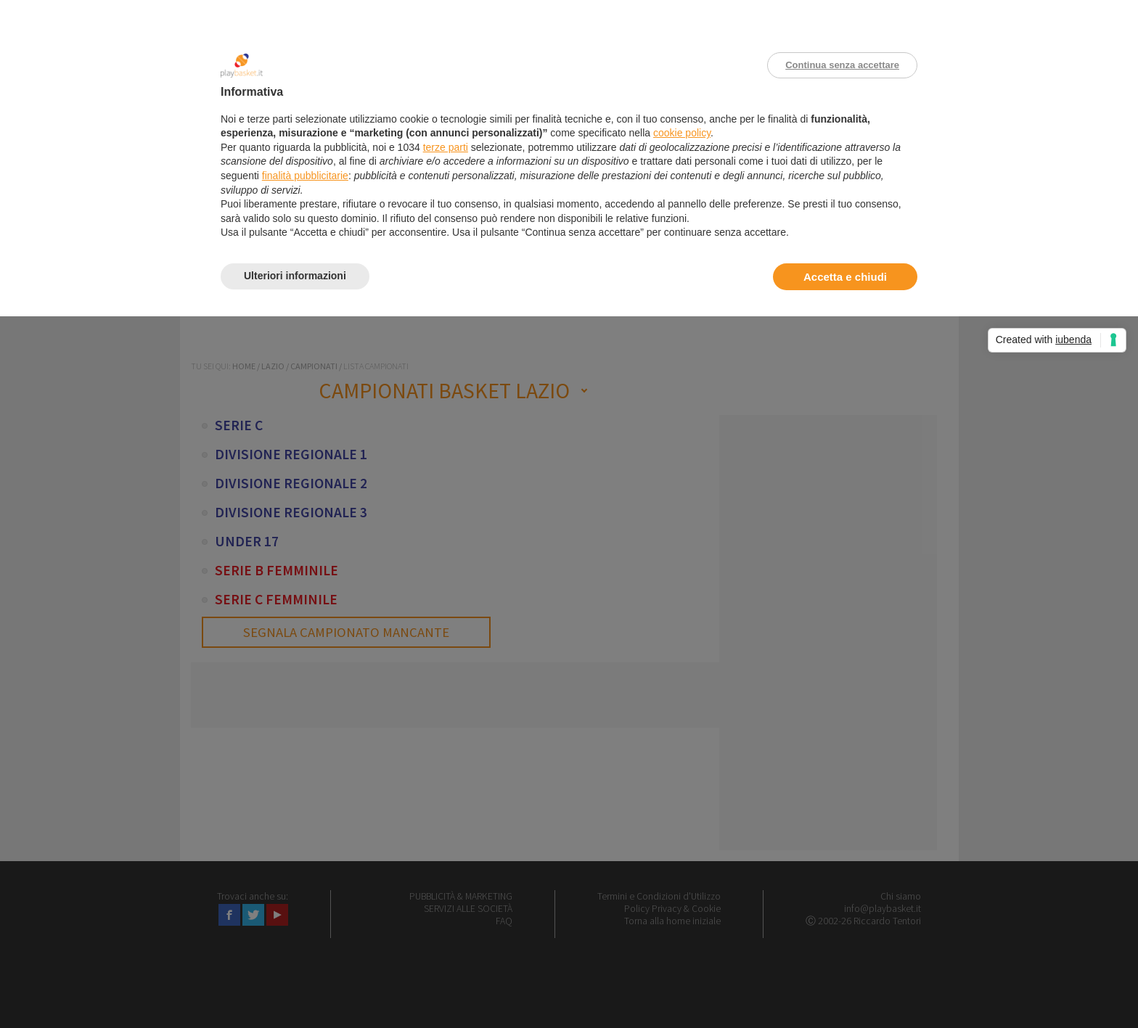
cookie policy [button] (682, 133)
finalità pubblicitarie (305, 175)
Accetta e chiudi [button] (845, 277)
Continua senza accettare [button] (842, 64)
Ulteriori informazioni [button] (295, 275)
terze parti (445, 147)
